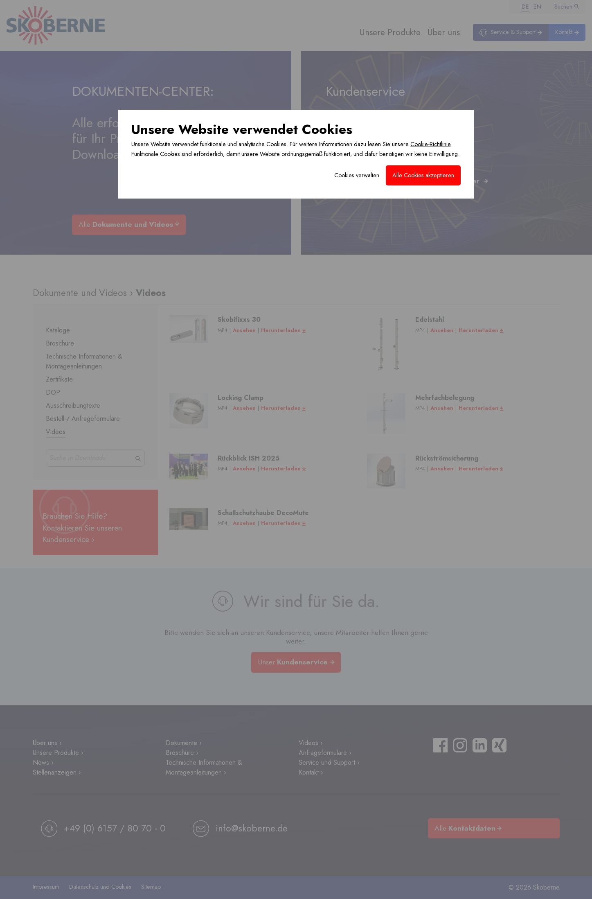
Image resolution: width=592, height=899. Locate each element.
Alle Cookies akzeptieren (423, 175)
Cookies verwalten (356, 175)
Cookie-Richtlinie (430, 144)
